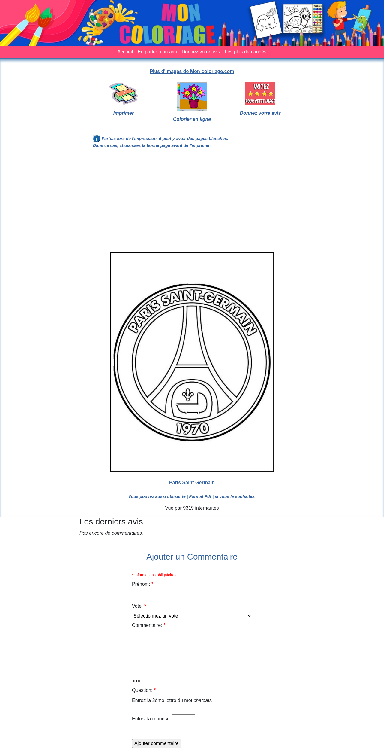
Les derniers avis (111, 521)
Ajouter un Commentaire (191, 556)
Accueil (125, 51)
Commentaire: (148, 625)
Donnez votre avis (201, 51)
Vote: (139, 606)
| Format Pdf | (200, 496)
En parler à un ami (157, 51)
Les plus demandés (246, 51)
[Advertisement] (192, 203)
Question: (144, 690)
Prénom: (142, 584)
